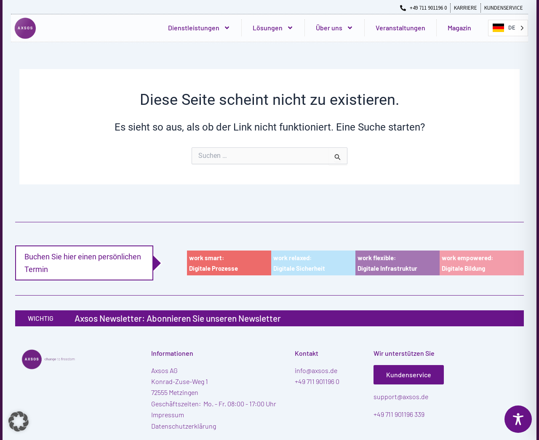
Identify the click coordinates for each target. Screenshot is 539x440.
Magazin (459, 28)
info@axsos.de (316, 370)
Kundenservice (408, 375)
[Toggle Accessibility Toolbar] (518, 419)
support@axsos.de (401, 396)
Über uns (334, 27)
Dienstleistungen (199, 27)
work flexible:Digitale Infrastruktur (387, 263)
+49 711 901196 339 (399, 414)
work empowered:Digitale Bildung (467, 263)
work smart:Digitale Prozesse (213, 263)
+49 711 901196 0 (317, 381)
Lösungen (273, 27)
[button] (18, 421)
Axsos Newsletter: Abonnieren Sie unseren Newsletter (178, 318)
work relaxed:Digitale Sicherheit (299, 263)
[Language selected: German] (508, 28)
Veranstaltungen (400, 28)
